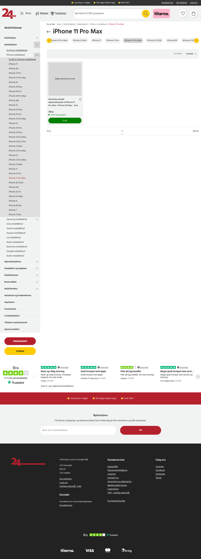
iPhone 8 (13, 201)
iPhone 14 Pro (15, 128)
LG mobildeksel (14, 237)
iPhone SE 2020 (16, 183)
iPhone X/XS (15, 192)
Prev (49, 131)
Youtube (160, 467)
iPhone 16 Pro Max (17, 96)
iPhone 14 (13, 123)
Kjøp (65, 120)
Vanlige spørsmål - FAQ (70, 486)
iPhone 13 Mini (15, 146)
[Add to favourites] (80, 100)
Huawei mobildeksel (16, 233)
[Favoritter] (183, 13)
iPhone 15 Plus (15, 110)
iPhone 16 (13, 82)
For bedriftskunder (116, 501)
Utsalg (20, 351)
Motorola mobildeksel (17, 247)
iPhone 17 (13, 64)
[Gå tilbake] (49, 32)
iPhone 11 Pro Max (17, 178)
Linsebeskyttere (11, 316)
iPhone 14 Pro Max (17, 137)
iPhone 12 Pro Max (17, 160)
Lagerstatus (113, 489)
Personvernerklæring (117, 470)
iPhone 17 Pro (15, 73)
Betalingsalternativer (117, 485)
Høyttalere (9, 302)
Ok (140, 430)
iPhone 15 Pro (15, 114)
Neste (196, 131)
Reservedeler (10, 282)
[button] (191, 54)
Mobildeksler (10, 45)
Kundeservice (167, 2)
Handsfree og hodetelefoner (17, 295)
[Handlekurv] (194, 13)
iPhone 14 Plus (15, 132)
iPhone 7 (13, 210)
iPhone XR (14, 187)
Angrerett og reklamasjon (120, 481)
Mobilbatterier (11, 275)
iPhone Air (14, 68)
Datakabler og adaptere (15, 268)
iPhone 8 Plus (15, 205)
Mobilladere (10, 38)
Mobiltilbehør (13, 28)
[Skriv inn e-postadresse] (78, 430)
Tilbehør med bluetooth (15, 322)
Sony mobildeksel (15, 224)
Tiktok (158, 478)
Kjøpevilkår (113, 467)
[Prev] (49, 40)
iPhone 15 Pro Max (17, 119)
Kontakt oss (113, 478)
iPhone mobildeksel (16, 55)
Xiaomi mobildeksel (16, 228)
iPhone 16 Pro (15, 91)
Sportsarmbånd (11, 329)
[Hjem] (9, 13)
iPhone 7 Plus (15, 214)
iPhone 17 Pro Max (17, 78)
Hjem (59, 24)
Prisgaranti (20, 341)
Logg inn (193, 2)
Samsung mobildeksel (17, 219)
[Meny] (25, 13)
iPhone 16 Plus (15, 87)
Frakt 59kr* (125, 2)
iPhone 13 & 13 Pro (17, 141)
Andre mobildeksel (15, 256)
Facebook (160, 470)
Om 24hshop (181, 2)
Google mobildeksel (16, 251)
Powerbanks (10, 309)
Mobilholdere (10, 289)
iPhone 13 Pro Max (17, 151)
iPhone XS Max (16, 196)
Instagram (160, 474)
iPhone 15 (13, 105)
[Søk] (111, 13)
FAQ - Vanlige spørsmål (118, 493)
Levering (112, 474)
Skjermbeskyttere (12, 262)
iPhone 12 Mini (15, 164)
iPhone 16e (14, 100)
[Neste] (196, 40)
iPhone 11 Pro (15, 173)
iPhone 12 (13, 155)
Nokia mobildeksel (15, 242)
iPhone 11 (13, 169)
